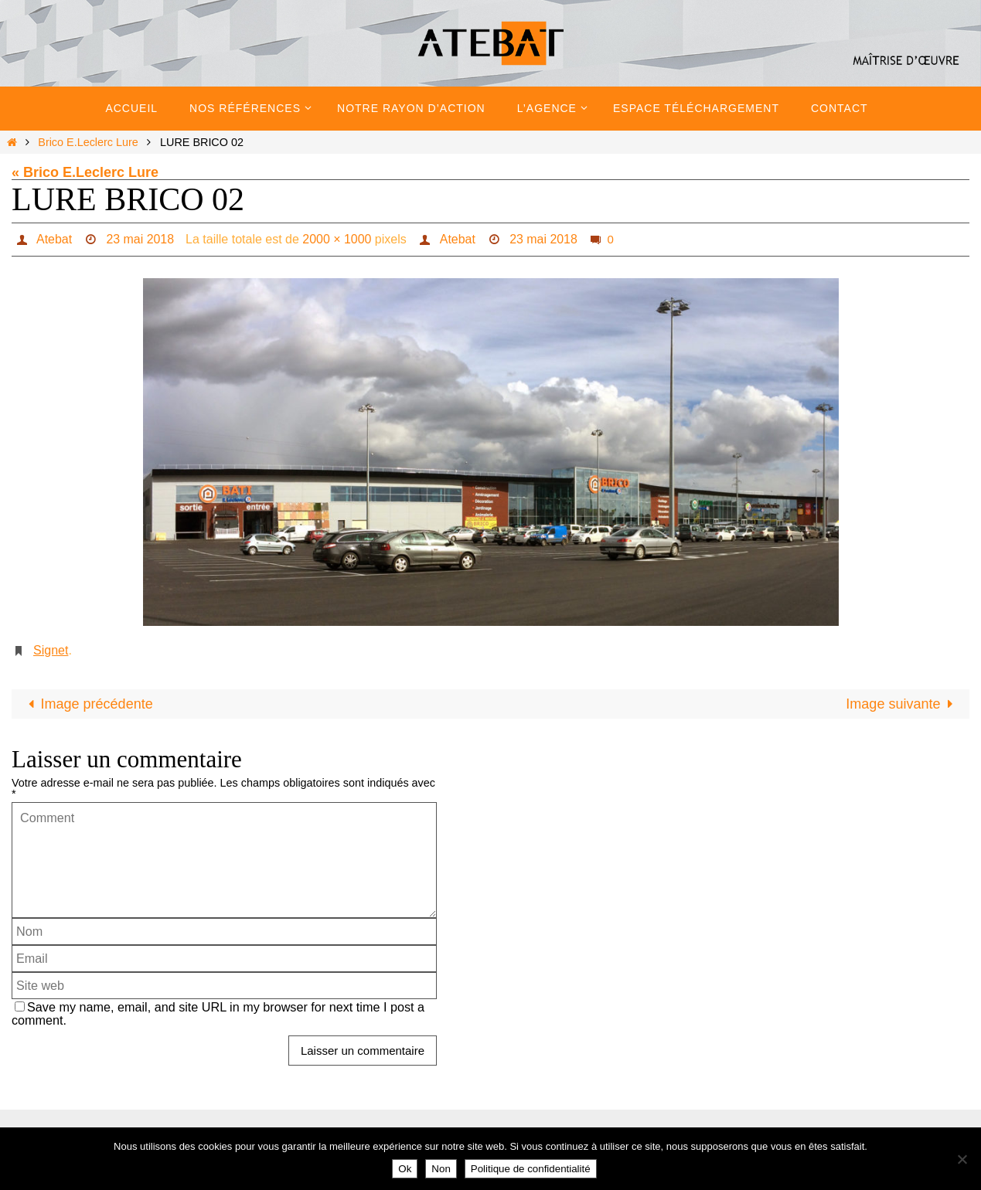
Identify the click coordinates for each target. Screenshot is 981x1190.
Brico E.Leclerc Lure (88, 142)
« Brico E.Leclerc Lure (85, 172)
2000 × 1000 (336, 239)
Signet (50, 650)
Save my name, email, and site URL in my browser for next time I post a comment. (218, 1013)
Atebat (53, 239)
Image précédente (86, 704)
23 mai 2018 (140, 239)
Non (440, 1169)
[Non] (961, 1159)
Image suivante (902, 704)
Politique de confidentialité (531, 1169)
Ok (404, 1169)
